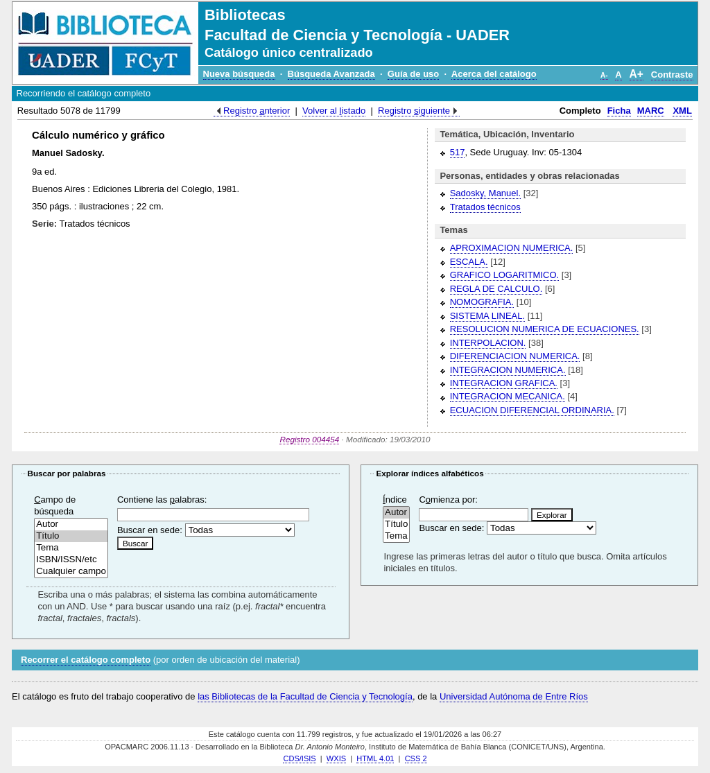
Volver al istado (333, 110)
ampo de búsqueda (55, 505)
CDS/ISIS (299, 758)
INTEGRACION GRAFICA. (503, 383)
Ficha (619, 110)
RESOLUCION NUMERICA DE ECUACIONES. (544, 329)
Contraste (672, 74)
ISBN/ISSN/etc (71, 560)
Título (71, 536)
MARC (650, 110)
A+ (636, 74)
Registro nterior (256, 110)
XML (682, 110)
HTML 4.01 (375, 758)
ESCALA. (469, 262)
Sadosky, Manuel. (485, 193)
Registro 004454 (309, 439)
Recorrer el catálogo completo (85, 659)
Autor (71, 524)
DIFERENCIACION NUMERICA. (515, 356)
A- (604, 75)
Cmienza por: (448, 499)
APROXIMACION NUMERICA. (511, 248)
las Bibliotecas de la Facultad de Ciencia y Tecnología (305, 696)
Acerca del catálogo (494, 74)
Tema (71, 548)
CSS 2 (416, 758)
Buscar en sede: (149, 530)
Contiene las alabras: (162, 499)
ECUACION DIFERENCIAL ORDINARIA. (532, 410)
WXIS (336, 758)
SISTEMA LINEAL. (487, 316)
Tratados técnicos (485, 207)
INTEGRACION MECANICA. (507, 396)
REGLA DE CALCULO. (496, 289)
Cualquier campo (71, 571)
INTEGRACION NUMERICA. (508, 370)
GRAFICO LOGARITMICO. (504, 275)
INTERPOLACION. (488, 343)
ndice (395, 499)
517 (457, 152)
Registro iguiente (414, 110)
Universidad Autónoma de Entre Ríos (514, 696)
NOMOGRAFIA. (482, 302)
